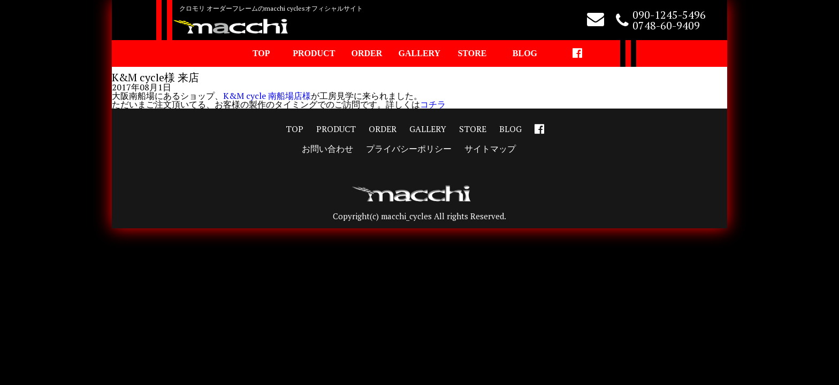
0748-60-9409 (666, 25)
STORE (471, 53)
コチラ (433, 104)
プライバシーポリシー (409, 149)
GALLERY (420, 53)
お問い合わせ (327, 149)
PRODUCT (314, 53)
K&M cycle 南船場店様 (267, 96)
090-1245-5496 (669, 14)
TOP (261, 53)
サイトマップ (490, 149)
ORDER (366, 53)
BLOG (525, 53)
